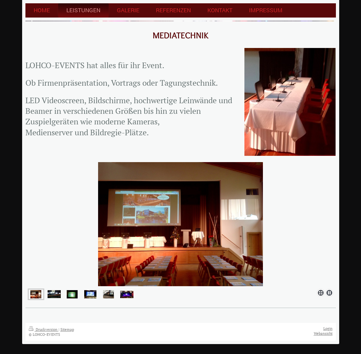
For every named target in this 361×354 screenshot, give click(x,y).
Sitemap (67, 329)
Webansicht (323, 333)
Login (328, 328)
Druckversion (43, 329)
